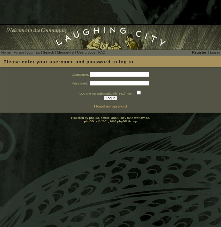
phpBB (89, 121)
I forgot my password (110, 106)
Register (199, 52)
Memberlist (65, 52)
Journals (33, 52)
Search (48, 52)
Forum (19, 52)
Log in (215, 52)
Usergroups (86, 52)
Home (6, 52)
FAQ (101, 52)
